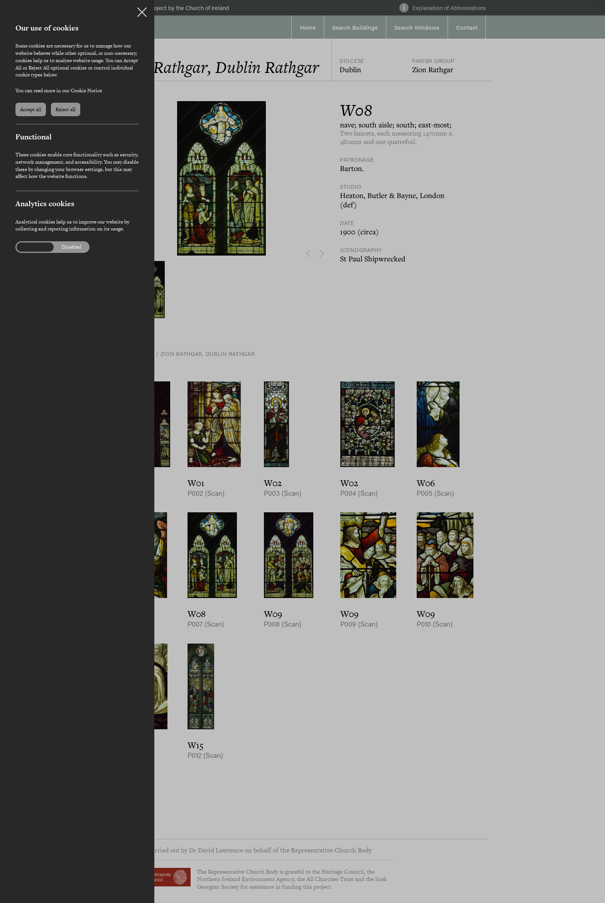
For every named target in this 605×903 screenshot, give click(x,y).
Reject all (66, 109)
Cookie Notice (86, 90)
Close (142, 9)
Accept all (30, 109)
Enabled (30, 247)
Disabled (71, 247)
